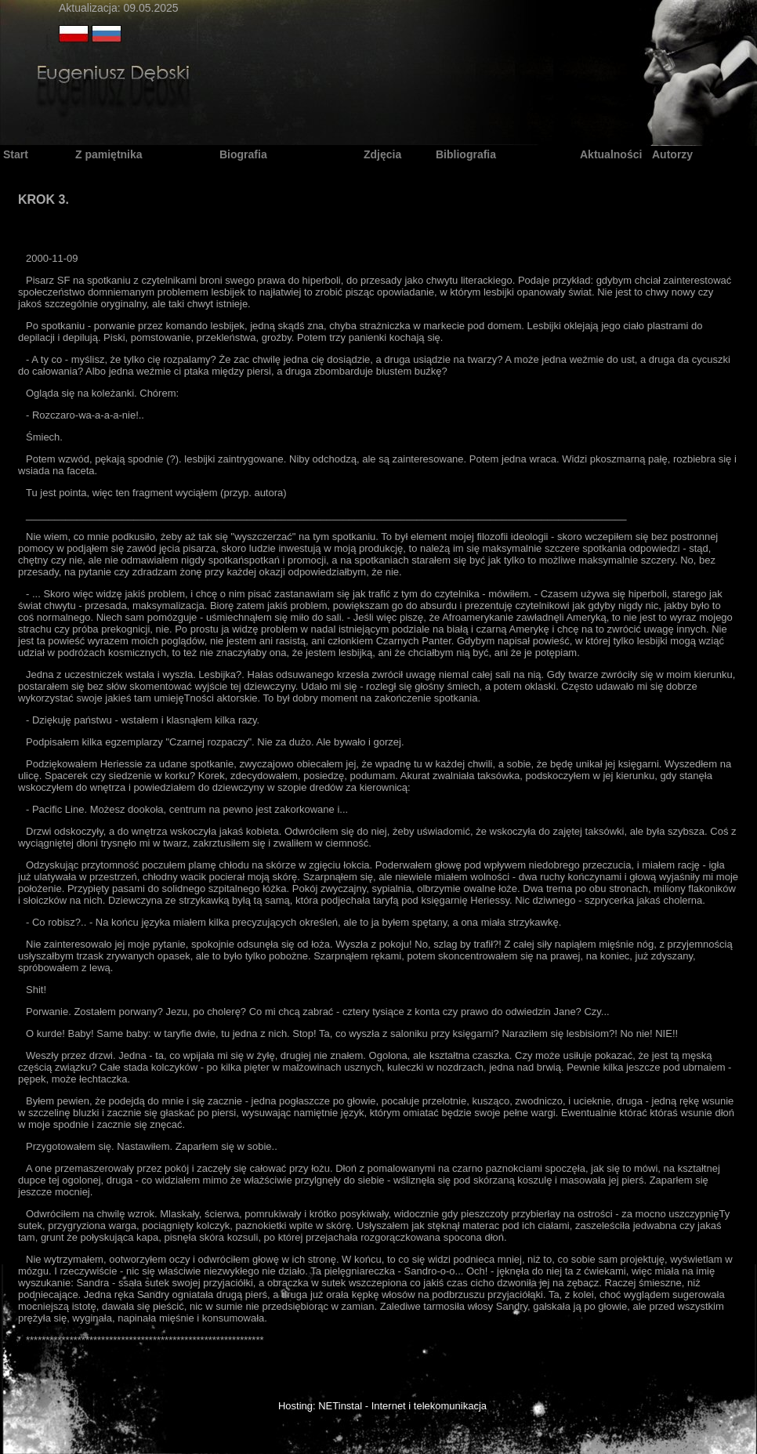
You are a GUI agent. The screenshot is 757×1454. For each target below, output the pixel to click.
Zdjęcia (382, 154)
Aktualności (611, 154)
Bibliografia (466, 154)
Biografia (243, 154)
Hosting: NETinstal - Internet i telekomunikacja (382, 1406)
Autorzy (672, 154)
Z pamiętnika (109, 154)
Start (15, 154)
